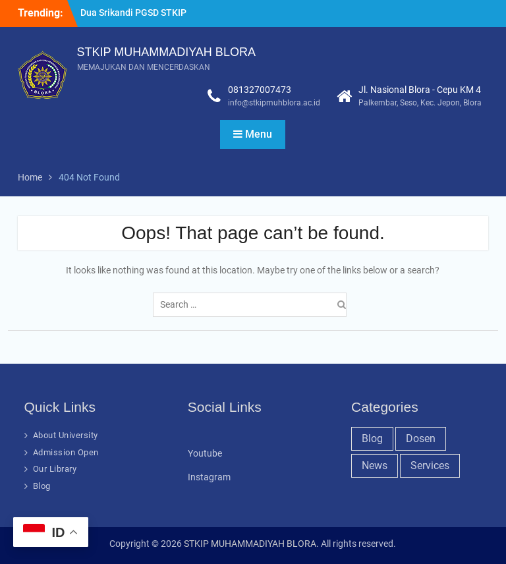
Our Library (55, 469)
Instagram (209, 477)
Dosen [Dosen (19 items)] (421, 438)
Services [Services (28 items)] (429, 465)
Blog (42, 486)
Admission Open (66, 452)
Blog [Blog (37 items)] (372, 438)
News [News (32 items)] (374, 465)
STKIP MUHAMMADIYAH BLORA (166, 52)
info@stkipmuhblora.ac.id (274, 102)
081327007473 (259, 89)
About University (65, 435)
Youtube (205, 453)
